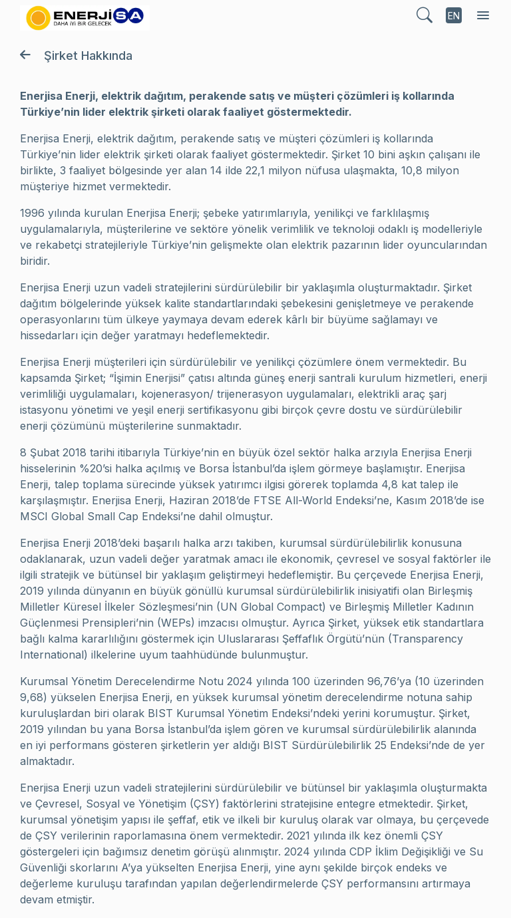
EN (454, 15)
